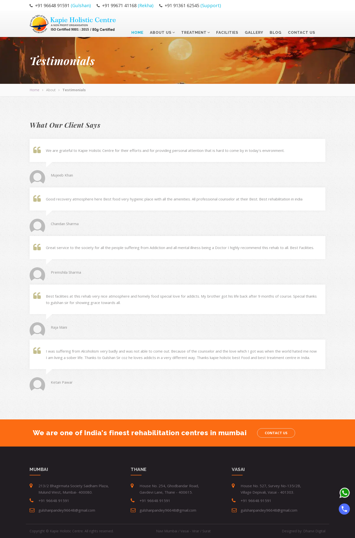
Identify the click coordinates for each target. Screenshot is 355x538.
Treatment (194, 22)
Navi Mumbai (166, 531)
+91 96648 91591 (52, 5)
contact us (301, 22)
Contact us (276, 432)
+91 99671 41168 (119, 5)
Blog (276, 22)
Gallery (254, 22)
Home (137, 22)
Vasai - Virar (189, 531)
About (51, 90)
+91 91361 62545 (182, 5)
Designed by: (303, 531)
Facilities (227, 22)
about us (161, 22)
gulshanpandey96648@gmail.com (66, 510)
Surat (206, 531)
